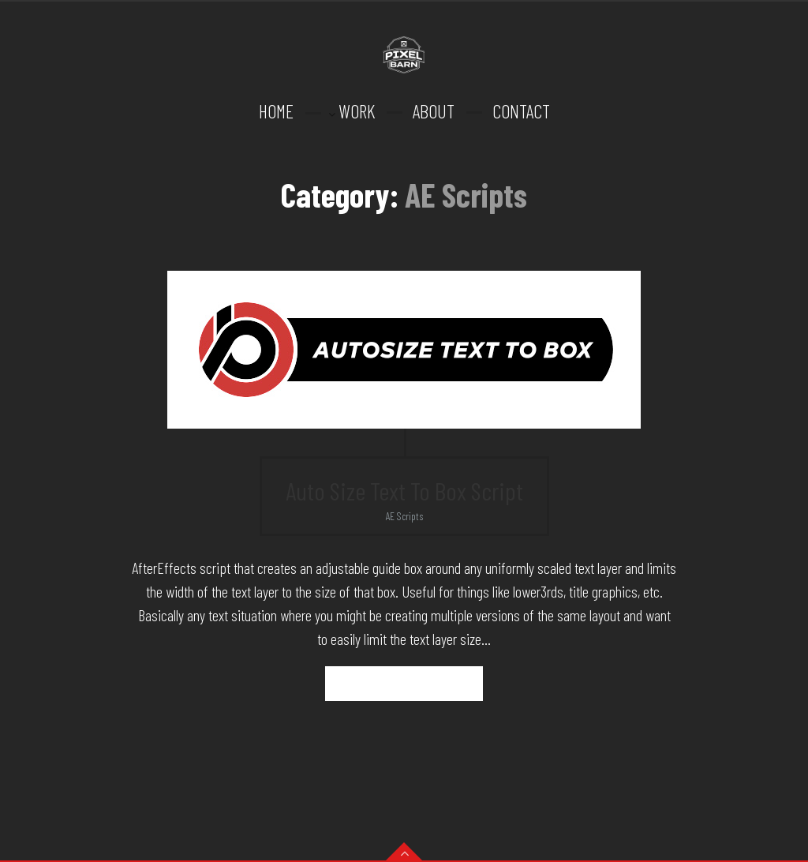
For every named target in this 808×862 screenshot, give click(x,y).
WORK (357, 110)
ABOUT (433, 110)
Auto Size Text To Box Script (404, 490)
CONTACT (521, 110)
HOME (276, 110)
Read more (404, 683)
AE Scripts (404, 516)
